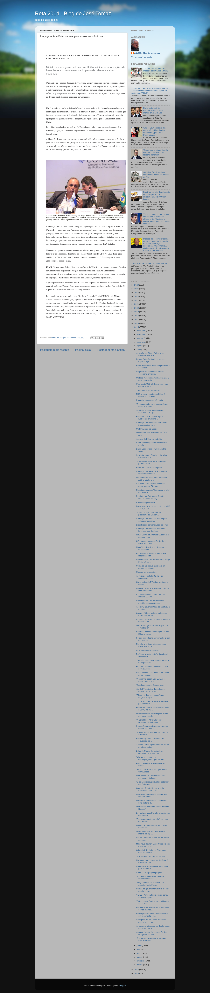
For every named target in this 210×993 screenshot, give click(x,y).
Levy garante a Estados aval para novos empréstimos (151, 777)
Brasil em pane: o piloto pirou (149, 467)
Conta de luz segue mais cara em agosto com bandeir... (151, 567)
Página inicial (83, 349)
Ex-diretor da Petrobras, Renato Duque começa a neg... (150, 497)
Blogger (122, 986)
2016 (136, 323)
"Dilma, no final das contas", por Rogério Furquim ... (150, 696)
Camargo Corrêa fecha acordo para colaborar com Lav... (151, 472)
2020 (136, 308)
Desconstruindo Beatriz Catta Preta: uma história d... (152, 801)
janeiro (140, 965)
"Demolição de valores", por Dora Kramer (149, 263)
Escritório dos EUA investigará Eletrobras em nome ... (149, 417)
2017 (136, 319)
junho (139, 945)
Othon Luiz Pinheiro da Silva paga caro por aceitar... (151, 851)
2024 (136, 292)
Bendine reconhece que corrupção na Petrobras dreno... (152, 589)
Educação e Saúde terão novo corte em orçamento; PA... (152, 914)
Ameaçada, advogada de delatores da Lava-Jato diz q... (152, 927)
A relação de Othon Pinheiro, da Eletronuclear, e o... (150, 354)
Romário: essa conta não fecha (149, 400)
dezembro (141, 330)
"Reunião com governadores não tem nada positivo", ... (152, 661)
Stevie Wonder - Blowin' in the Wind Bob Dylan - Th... (151, 456)
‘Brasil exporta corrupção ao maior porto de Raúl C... (151, 462)
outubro (140, 338)
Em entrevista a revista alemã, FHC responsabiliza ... (151, 554)
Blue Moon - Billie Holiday (147, 650)
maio (139, 949)
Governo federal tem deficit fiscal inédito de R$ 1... (150, 832)
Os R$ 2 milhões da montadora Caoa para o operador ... (152, 379)
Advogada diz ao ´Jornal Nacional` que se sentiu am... (151, 921)
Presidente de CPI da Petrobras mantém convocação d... (150, 602)
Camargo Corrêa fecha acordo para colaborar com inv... (151, 520)
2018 (136, 315)
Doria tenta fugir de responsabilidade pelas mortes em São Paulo (153, 110)
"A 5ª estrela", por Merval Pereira (150, 856)
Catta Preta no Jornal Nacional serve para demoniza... (152, 867)
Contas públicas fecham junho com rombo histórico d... (151, 614)
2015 (136, 327)
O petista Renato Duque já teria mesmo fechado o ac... (150, 789)
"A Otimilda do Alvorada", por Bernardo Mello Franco (148, 721)
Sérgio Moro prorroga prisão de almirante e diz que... (150, 411)
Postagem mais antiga (111, 349)
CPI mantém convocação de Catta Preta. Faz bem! (151, 542)
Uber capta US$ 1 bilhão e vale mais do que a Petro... (152, 385)
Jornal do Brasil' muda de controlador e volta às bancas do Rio (156, 174)
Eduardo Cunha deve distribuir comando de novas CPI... (149, 752)
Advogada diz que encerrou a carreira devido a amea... (152, 908)
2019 (136, 312)
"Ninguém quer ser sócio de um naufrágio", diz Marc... (150, 883)
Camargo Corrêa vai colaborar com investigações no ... (151, 424)
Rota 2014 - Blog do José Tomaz (73, 13)
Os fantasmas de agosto (147, 429)
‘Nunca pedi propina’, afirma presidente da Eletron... (148, 513)
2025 (136, 289)
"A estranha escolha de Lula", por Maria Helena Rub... (150, 680)
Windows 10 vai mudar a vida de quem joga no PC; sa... (150, 485)
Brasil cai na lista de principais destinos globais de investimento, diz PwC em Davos (156, 195)
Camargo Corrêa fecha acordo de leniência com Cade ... (151, 530)
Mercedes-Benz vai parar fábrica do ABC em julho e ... (151, 479)
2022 (136, 300)
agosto (140, 346)
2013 (136, 973)
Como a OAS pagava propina (149, 873)
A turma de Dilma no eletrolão (149, 439)
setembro (141, 342)
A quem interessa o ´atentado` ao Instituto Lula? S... (150, 595)
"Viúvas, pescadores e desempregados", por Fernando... (152, 758)
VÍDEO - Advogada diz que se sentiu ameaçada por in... (152, 896)
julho (139, 350)
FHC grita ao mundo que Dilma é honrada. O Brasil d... (150, 395)
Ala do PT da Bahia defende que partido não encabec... (150, 690)
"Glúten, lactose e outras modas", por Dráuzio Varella (155, 69)
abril (139, 953)
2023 (136, 296)
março (140, 957)
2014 (136, 969)
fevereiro (141, 961)
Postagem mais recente (54, 349)
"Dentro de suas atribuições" (148, 390)
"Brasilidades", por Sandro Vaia (149, 685)
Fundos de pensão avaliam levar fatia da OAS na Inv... (152, 708)
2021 (136, 304)
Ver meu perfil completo (141, 57)
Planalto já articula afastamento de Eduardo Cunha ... (151, 645)
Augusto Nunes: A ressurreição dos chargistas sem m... (151, 933)
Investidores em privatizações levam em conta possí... (152, 715)
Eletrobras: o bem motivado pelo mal (152, 525)
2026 (136, 285)
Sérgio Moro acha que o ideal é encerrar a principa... (150, 372)
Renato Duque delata (145, 502)
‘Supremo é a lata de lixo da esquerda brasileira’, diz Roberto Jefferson (155, 152)
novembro (141, 334)
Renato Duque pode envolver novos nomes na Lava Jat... (152, 727)
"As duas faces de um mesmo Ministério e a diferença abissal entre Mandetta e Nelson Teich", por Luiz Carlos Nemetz (156, 219)
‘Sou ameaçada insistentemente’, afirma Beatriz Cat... (150, 877)
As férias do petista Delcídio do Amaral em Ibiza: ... (149, 577)
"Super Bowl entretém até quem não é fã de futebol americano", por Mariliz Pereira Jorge (154, 131)
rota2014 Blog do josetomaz (147, 53)
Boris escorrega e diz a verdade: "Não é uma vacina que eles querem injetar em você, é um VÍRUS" (149, 90)
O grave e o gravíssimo (146, 572)
